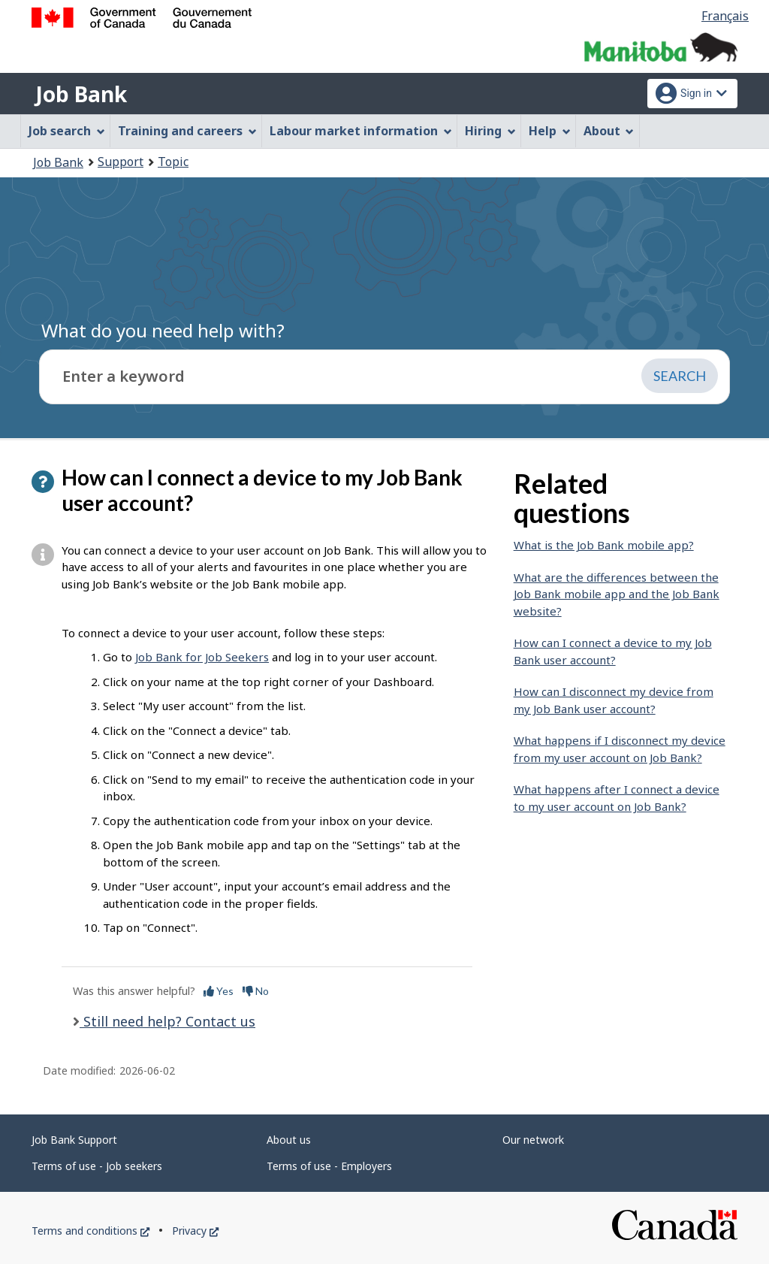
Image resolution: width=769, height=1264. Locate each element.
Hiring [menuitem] (490, 130)
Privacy (195, 1230)
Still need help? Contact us (167, 1021)
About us (289, 1139)
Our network (533, 1139)
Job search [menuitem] (67, 130)
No (256, 990)
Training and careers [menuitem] (187, 130)
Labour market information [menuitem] (361, 130)
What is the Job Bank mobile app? (604, 544)
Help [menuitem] (550, 130)
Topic (173, 161)
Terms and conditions (90, 1230)
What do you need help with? (163, 330)
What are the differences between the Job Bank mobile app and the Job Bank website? (616, 594)
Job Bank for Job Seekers (202, 656)
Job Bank (81, 94)
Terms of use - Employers (329, 1166)
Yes (219, 990)
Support (120, 161)
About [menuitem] (609, 130)
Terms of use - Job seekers (97, 1166)
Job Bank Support (74, 1139)
